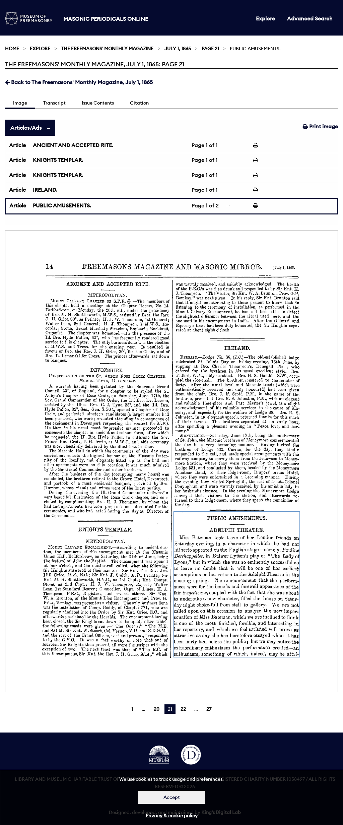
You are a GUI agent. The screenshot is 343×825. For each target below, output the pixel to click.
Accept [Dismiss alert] (171, 797)
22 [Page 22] (183, 709)
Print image (320, 126)
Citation (139, 103)
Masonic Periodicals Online (105, 18)
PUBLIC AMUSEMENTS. (62, 205)
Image (20, 103)
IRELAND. (45, 189)
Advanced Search (310, 18)
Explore (265, 18)
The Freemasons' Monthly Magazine (107, 49)
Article (17, 145)
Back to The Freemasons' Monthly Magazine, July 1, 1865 (79, 82)
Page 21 (210, 49)
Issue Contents (98, 103)
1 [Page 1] (132, 709)
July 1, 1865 (177, 49)
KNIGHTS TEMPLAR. (58, 159)
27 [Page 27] (208, 709)
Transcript (54, 103)
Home (12, 49)
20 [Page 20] (156, 709)
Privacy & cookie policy (172, 816)
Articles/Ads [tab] (26, 127)
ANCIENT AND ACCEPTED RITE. (73, 145)
